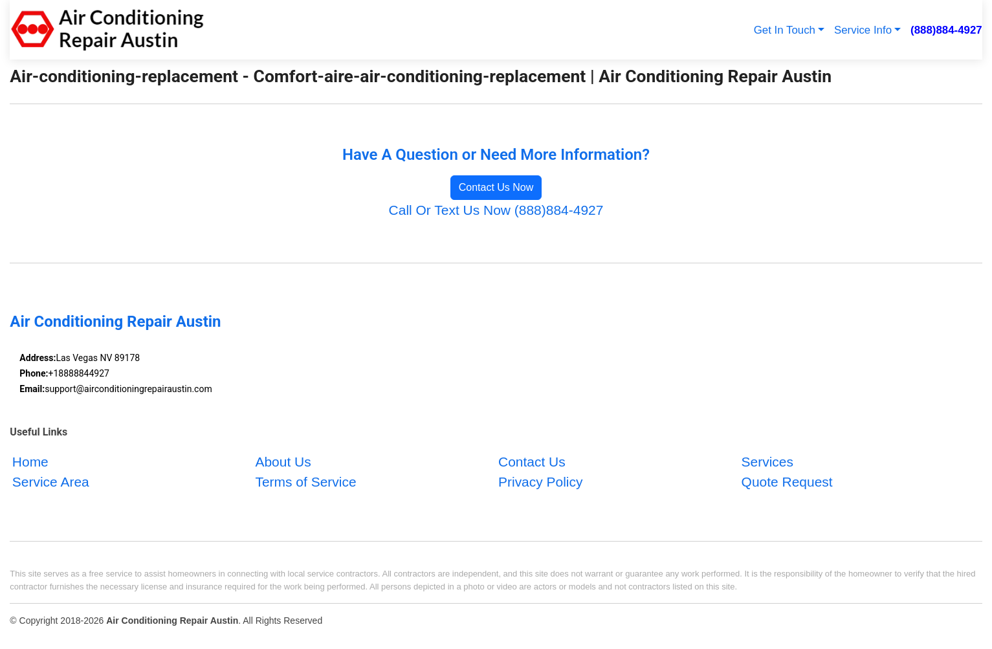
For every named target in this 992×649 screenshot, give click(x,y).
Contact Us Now (496, 187)
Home (30, 461)
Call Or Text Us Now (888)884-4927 (496, 210)
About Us (283, 461)
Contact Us (532, 461)
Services (767, 461)
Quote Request (787, 481)
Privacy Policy (540, 481)
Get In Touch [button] (784, 30)
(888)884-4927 (946, 30)
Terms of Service (305, 481)
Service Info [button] (863, 30)
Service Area (50, 481)
